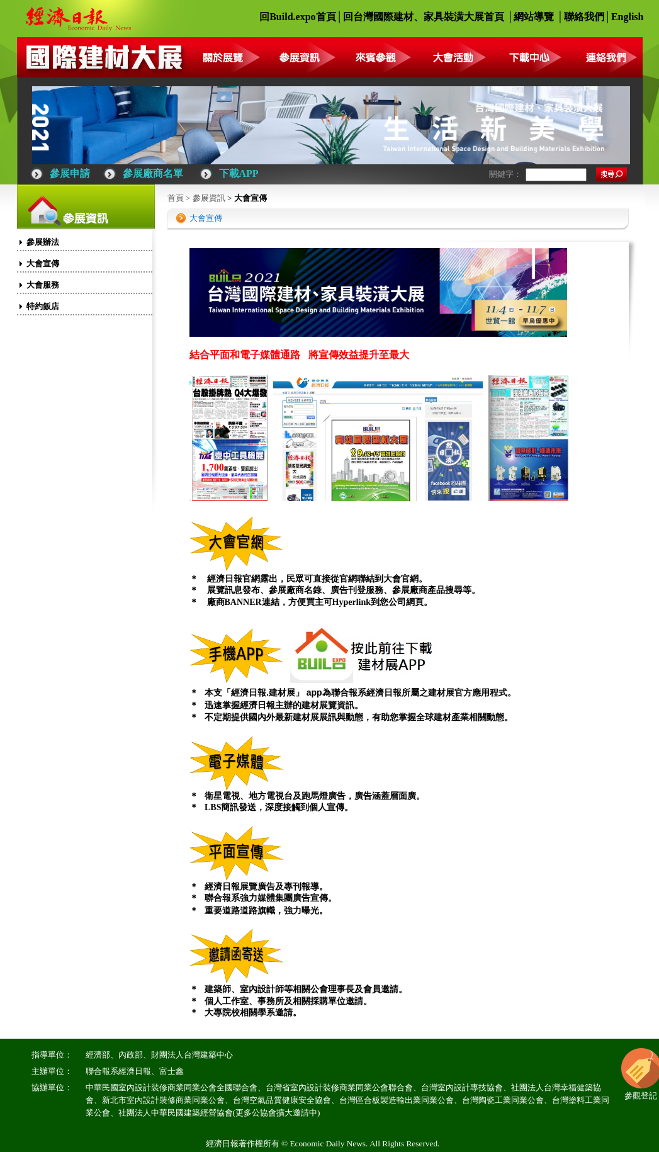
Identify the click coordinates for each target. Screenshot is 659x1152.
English (627, 16)
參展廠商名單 (153, 173)
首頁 (175, 198)
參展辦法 (42, 242)
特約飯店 (42, 306)
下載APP (239, 173)
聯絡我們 (584, 16)
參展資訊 (209, 198)
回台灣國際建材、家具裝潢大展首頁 (423, 16)
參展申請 (70, 173)
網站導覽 (534, 16)
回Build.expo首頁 (297, 16)
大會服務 (42, 285)
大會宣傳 (42, 263)
